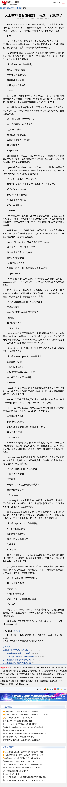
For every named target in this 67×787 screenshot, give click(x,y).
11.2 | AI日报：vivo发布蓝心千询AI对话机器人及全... (23, 768)
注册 (58, 3)
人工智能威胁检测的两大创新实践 (17, 660)
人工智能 (18, 8)
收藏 (64, 689)
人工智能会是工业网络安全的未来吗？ (19, 657)
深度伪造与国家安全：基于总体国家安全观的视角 (22, 740)
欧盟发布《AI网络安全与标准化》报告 (18, 721)
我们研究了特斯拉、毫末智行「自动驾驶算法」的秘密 (24, 727)
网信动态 (10, 8)
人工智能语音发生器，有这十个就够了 (18, 718)
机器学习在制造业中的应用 (14, 730)
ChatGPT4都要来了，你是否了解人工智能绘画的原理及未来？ (26, 715)
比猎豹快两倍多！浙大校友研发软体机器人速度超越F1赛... (25, 777)
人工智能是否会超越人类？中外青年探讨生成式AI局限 (24, 752)
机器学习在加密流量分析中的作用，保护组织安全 (22, 758)
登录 (54, 3)
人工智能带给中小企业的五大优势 (17, 653)
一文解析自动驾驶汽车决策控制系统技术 (26, 641)
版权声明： (4, 668)
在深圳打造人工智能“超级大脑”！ (17, 650)
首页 (4, 8)
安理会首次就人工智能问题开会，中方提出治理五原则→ (25, 780)
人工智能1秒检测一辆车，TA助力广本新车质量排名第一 (24, 755)
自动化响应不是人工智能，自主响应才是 (19, 737)
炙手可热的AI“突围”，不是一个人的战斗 (19, 761)
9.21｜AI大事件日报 (12, 774)
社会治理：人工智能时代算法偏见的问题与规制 (21, 711)
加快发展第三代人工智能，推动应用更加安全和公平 (23, 764)
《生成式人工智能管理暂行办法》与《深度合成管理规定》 (25, 733)
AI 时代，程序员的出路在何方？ (16, 771)
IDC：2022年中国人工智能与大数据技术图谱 (21, 724)
